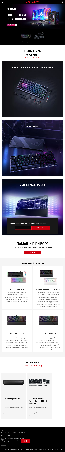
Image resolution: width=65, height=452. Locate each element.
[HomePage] (2, 430)
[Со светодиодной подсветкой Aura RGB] (32, 90)
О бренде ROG (5, 432)
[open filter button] (32, 252)
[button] (2, 2)
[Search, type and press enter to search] (63, 2)
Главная (14, 432)
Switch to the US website (41, 228)
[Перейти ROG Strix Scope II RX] (48, 331)
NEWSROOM (21, 432)
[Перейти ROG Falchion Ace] (17, 287)
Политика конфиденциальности (13, 449)
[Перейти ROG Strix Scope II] (17, 331)
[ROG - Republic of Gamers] (32, 2)
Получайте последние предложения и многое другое (14, 439)
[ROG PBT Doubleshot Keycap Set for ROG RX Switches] (39, 395)
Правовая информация (30, 449)
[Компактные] (32, 149)
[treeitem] (32, 16)
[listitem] (32, 89)
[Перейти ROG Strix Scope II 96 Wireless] (48, 287)
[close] (56, 221)
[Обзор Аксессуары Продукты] (32, 366)
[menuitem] (26, 37)
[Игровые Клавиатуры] (12, 430)
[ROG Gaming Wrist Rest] (13, 395)
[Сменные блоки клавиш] (32, 208)
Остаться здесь (23, 228)
